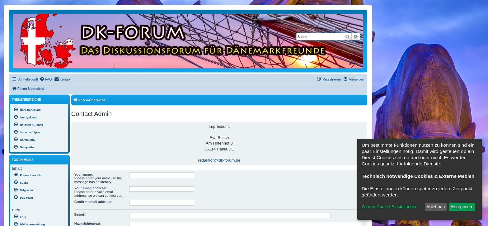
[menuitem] (46, 79)
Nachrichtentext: (87, 223)
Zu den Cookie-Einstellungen (390, 206)
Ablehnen (435, 206)
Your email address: (90, 188)
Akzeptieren (461, 206)
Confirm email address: (93, 202)
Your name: (83, 174)
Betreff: (80, 214)
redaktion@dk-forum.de (219, 160)
